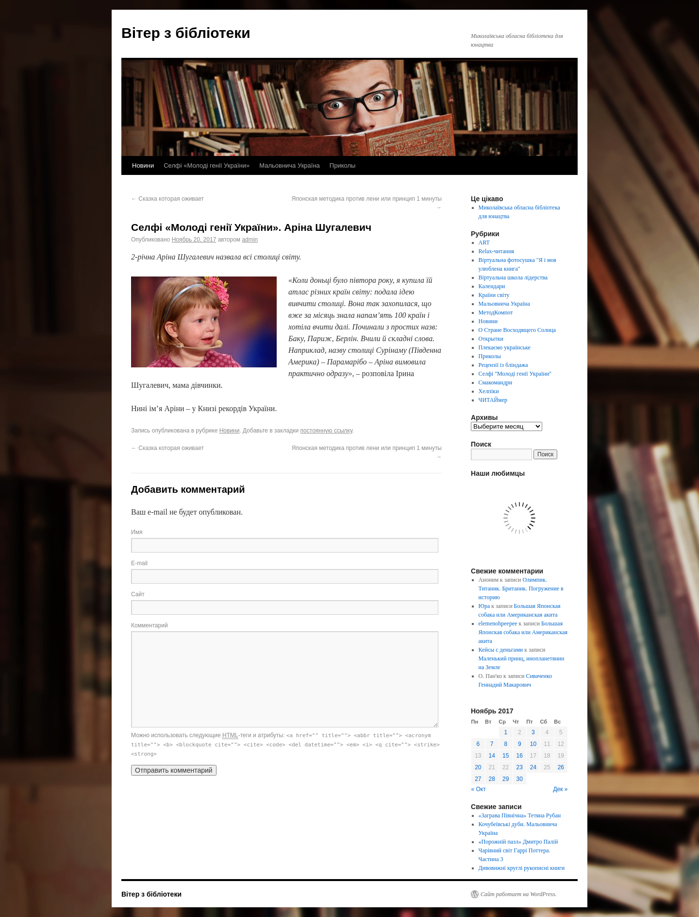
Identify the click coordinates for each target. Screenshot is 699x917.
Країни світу (494, 295)
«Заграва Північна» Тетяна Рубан (520, 815)
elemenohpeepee (498, 623)
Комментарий (149, 625)
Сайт (138, 594)
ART (484, 242)
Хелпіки (489, 391)
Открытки (491, 338)
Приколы (343, 165)
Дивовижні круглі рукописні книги (522, 868)
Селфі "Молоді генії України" (515, 373)
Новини (143, 165)
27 (478, 779)
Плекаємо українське (505, 347)
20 (478, 767)
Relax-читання (497, 251)
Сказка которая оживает (167, 198)
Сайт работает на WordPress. (519, 894)
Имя (136, 532)
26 (561, 767)
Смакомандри (496, 382)
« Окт (478, 789)
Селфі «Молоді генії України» (207, 165)
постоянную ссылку (326, 430)
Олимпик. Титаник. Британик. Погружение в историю (521, 588)
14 (492, 755)
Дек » (560, 789)
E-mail (139, 563)
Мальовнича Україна (289, 165)
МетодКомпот (496, 312)
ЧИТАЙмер (493, 400)
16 (519, 755)
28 (492, 779)
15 (505, 755)
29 (505, 779)
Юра (484, 606)
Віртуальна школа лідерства (513, 277)
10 (533, 744)
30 (519, 779)
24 (533, 767)
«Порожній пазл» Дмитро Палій (518, 841)
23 (519, 767)
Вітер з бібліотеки (185, 33)
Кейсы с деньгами (501, 649)
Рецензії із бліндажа (503, 365)
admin (250, 239)
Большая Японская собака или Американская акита (523, 632)
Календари (492, 286)
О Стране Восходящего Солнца (517, 330)
